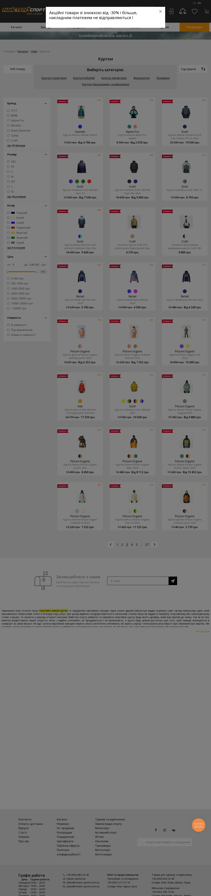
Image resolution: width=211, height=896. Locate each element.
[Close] (160, 11)
